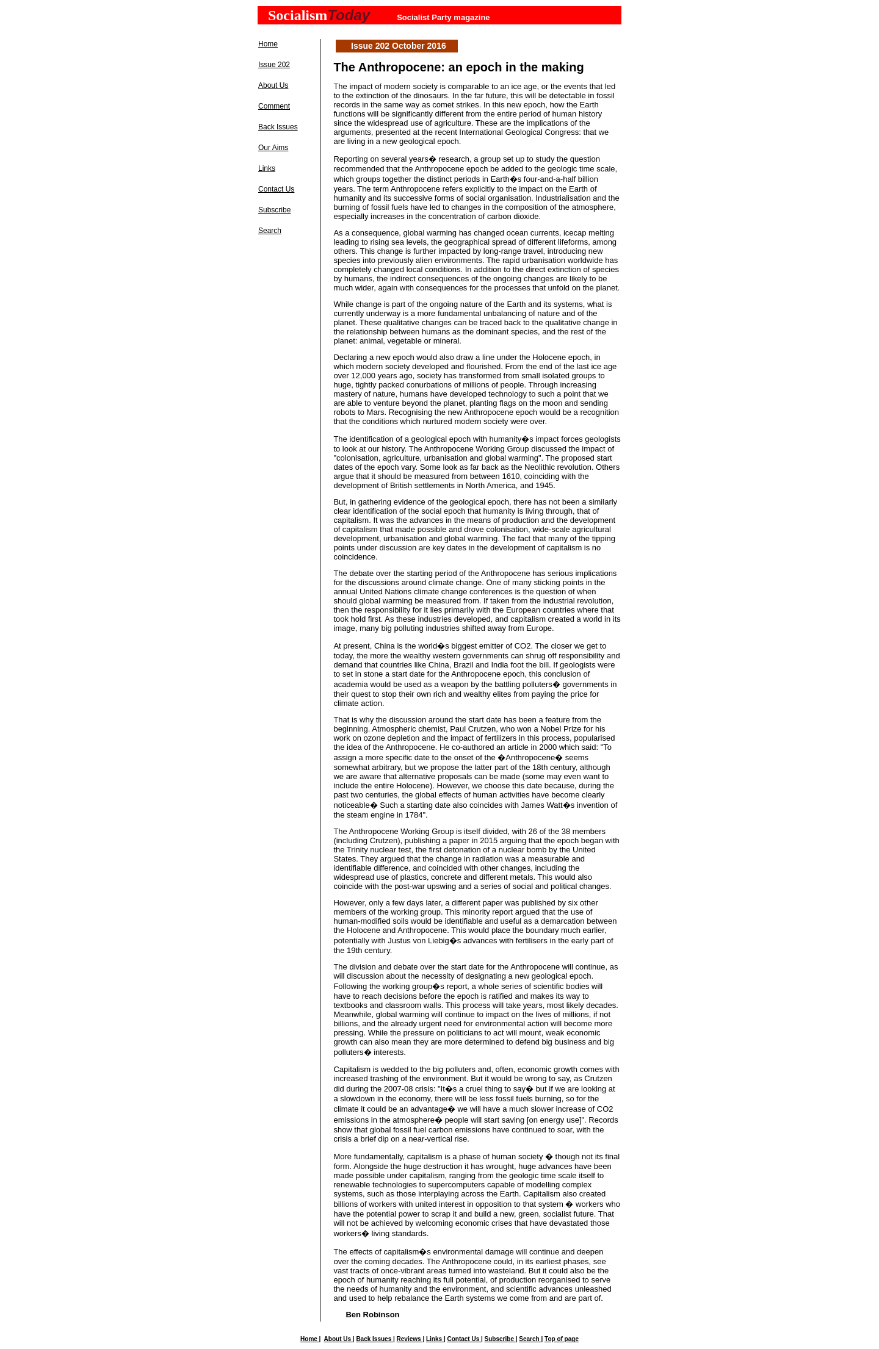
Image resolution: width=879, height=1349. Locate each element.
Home (268, 44)
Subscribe (274, 210)
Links (266, 168)
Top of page (561, 1339)
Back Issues (278, 127)
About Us (273, 85)
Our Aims (273, 147)
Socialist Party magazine (443, 17)
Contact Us (276, 189)
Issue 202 (274, 64)
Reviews (410, 1339)
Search (269, 230)
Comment (274, 106)
